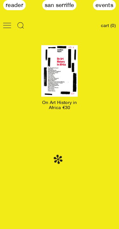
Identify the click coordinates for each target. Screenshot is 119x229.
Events (104, 5)
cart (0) (108, 25)
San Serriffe (59, 5)
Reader (14, 5)
